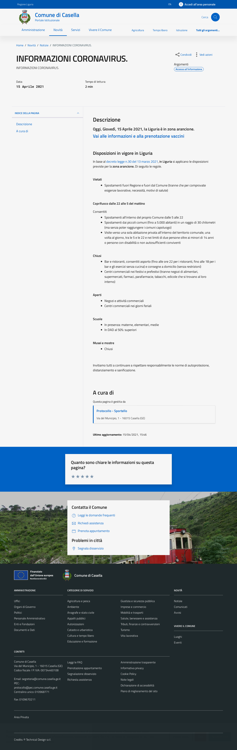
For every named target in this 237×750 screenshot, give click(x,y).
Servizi (75, 29)
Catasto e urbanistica (80, 630)
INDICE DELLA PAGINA (47, 113)
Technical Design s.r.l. (38, 739)
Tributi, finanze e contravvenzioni (140, 624)
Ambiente (73, 607)
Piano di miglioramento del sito (139, 691)
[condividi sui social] (183, 54)
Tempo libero (160, 30)
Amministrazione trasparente (138, 662)
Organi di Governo (24, 607)
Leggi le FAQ (74, 662)
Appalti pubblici (76, 618)
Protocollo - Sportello (112, 410)
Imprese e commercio (133, 607)
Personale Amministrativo (29, 618)
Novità (57, 29)
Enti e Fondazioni (24, 624)
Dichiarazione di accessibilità (137, 685)
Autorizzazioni (75, 624)
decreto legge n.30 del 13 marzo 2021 (132, 161)
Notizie (178, 601)
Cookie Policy (128, 674)
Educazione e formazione (82, 641)
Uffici (17, 601)
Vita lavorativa (129, 635)
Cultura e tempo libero (80, 635)
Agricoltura (138, 30)
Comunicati (180, 607)
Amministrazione (33, 29)
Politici (18, 612)
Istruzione (181, 30)
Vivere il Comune (100, 29)
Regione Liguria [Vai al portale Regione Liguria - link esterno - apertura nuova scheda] (25, 4)
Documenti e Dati (24, 630)
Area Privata (21, 717)
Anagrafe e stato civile (80, 612)
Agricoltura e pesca (78, 601)
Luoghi (178, 637)
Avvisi (177, 612)
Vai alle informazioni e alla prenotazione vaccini (138, 135)
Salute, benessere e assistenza (139, 618)
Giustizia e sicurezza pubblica (138, 601)
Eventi (178, 642)
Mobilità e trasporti (132, 612)
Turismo (125, 630)
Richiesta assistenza (79, 679)
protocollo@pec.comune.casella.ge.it (35, 687)
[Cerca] (215, 17)
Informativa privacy (132, 668)
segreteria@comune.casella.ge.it (41, 679)
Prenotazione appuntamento (84, 668)
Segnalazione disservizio (81, 674)
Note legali (127, 679)
